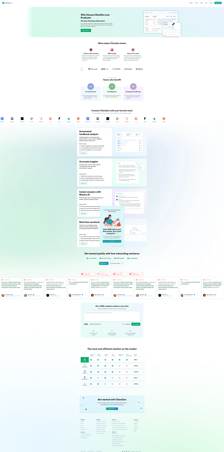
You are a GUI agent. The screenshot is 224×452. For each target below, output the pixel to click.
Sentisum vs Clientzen (100, 431)
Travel (135, 431)
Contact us (128, 324)
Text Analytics (115, 433)
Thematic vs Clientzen (100, 423)
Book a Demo (104, 263)
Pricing (82, 423)
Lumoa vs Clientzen (100, 433)
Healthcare (136, 427)
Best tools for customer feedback (118, 423)
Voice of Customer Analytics (118, 437)
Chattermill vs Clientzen (101, 421)
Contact (82, 427)
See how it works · (118, 263)
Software (136, 423)
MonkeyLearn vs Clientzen (101, 425)
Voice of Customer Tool (85, 436)
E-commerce (136, 421)
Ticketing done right (116, 421)
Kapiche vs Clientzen (100, 429)
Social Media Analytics (116, 443)
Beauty (135, 429)
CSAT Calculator (84, 438)
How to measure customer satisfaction (120, 429)
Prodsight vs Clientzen (101, 427)
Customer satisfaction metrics (118, 425)
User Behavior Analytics (117, 439)
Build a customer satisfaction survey (119, 427)
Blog (82, 425)
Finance (135, 425)
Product (82, 421)
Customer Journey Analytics (118, 445)
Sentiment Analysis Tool (85, 434)
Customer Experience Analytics (118, 435)
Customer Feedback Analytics (118, 441)
